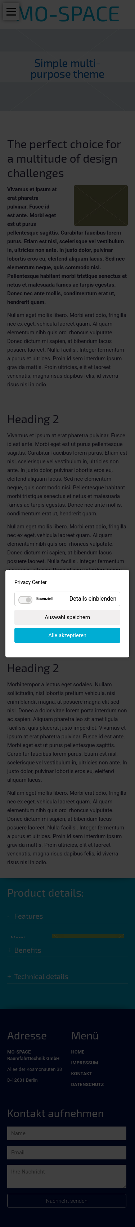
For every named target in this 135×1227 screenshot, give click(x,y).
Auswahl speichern (67, 617)
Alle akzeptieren (68, 635)
